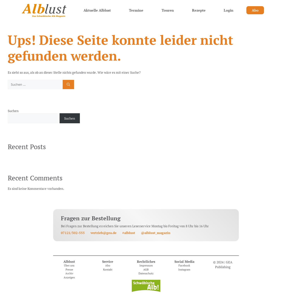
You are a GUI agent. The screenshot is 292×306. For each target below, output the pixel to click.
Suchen (13, 111)
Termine (136, 10)
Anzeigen (69, 277)
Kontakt (107, 269)
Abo (255, 10)
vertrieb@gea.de (103, 233)
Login (228, 10)
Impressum (146, 265)
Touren (168, 10)
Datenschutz (146, 273)
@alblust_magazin (155, 233)
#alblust (128, 233)
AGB (146, 269)
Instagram (184, 269)
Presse (69, 269)
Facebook (184, 265)
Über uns (69, 265)
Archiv (69, 273)
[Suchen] (68, 84)
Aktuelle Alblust (97, 10)
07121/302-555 (73, 233)
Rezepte (199, 10)
